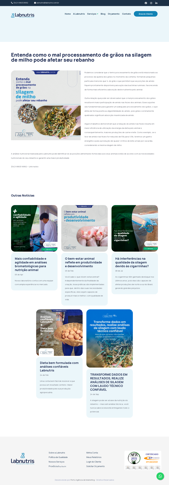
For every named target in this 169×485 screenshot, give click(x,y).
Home (68, 13)
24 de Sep (94, 394)
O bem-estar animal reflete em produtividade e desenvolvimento (83, 262)
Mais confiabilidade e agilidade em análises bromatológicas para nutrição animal (31, 264)
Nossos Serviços (56, 461)
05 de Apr (19, 274)
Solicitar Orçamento (95, 466)
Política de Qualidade (58, 457)
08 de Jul (119, 271)
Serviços (91, 13)
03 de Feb (69, 271)
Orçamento (114, 13)
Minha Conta (92, 452)
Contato (126, 13)
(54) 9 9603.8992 (19, 3)
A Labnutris (79, 13)
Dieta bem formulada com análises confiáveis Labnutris (59, 366)
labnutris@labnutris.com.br (46, 3)
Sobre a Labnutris (57, 452)
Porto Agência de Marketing (83, 480)
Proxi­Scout (57, 466)
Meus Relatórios (93, 457)
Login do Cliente (93, 461)
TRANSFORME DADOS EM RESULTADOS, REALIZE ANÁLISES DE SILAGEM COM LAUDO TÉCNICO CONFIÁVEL (108, 382)
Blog (103, 13)
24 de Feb (44, 375)
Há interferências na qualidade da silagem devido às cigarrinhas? (132, 262)
